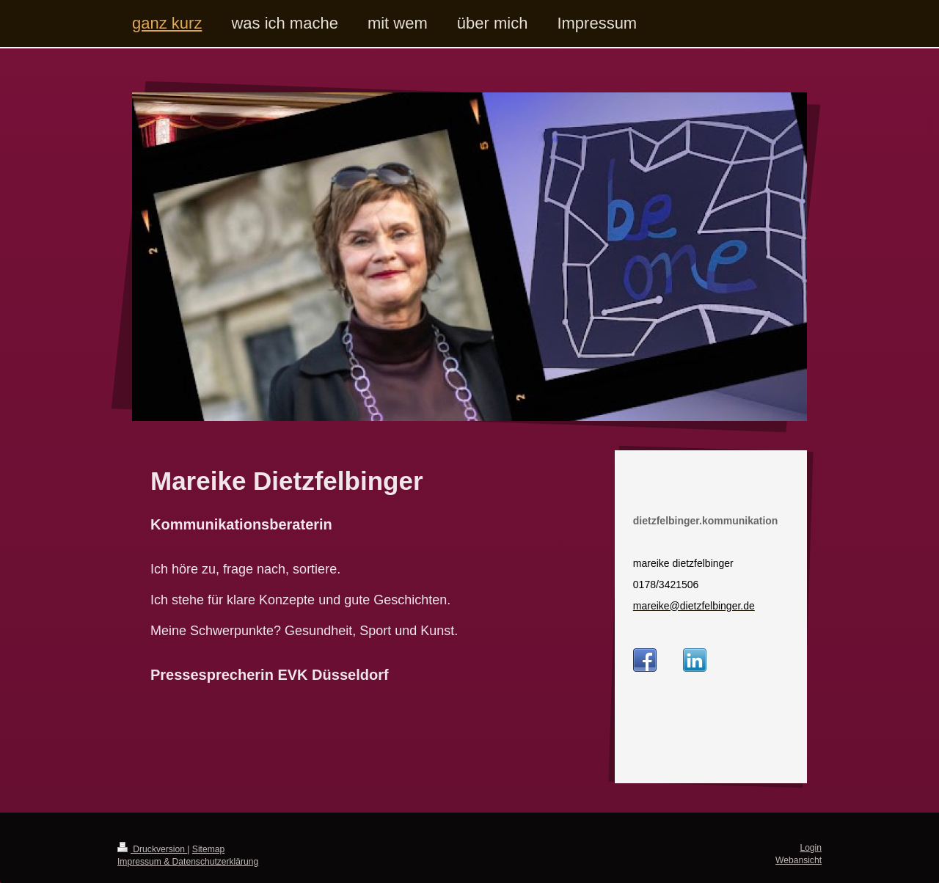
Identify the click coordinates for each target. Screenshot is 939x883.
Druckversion (152, 849)
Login (811, 848)
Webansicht (798, 860)
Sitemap (208, 849)
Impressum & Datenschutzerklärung (187, 862)
